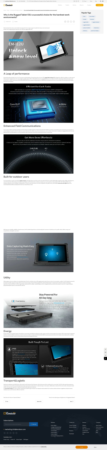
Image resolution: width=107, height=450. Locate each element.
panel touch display (95, 30)
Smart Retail (91, 16)
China (84, 16)
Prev (6, 401)
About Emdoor (99, 425)
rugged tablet (85, 22)
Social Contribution (99, 427)
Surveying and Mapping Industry (16, 10)
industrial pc (96, 27)
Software (84, 425)
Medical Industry (54, 434)
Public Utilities (53, 425)
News (97, 430)
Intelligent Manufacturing (56, 427)
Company (90, 5)
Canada (84, 19)
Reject (95, 447)
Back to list (39, 401)
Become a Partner (72, 427)
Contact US (99, 5)
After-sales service (86, 428)
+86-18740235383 (22, 1)
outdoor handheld (86, 27)
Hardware (84, 427)
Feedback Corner (85, 432)
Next (71, 401)
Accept (81, 447)
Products (68, 5)
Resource (82, 5)
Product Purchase (72, 425)
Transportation (54, 430)
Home (5, 10)
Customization (85, 430)
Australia (92, 19)
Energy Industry (54, 432)
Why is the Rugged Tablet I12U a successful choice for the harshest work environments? (40, 10)
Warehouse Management (56, 428)
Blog (8, 10)
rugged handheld (86, 24)
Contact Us (71, 422)
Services (75, 5)
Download (71, 433)
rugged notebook (95, 22)
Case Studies (98, 428)
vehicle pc (85, 30)
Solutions (60, 5)
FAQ (83, 434)
